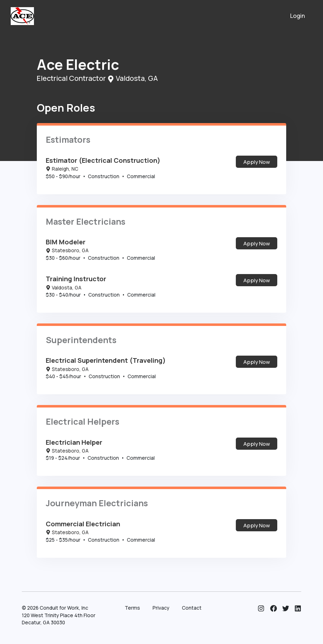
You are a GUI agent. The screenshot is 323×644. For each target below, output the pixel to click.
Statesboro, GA (67, 250)
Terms (132, 608)
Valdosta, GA (63, 287)
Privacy (161, 608)
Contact (192, 608)
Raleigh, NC (62, 169)
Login (297, 16)
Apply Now (256, 161)
